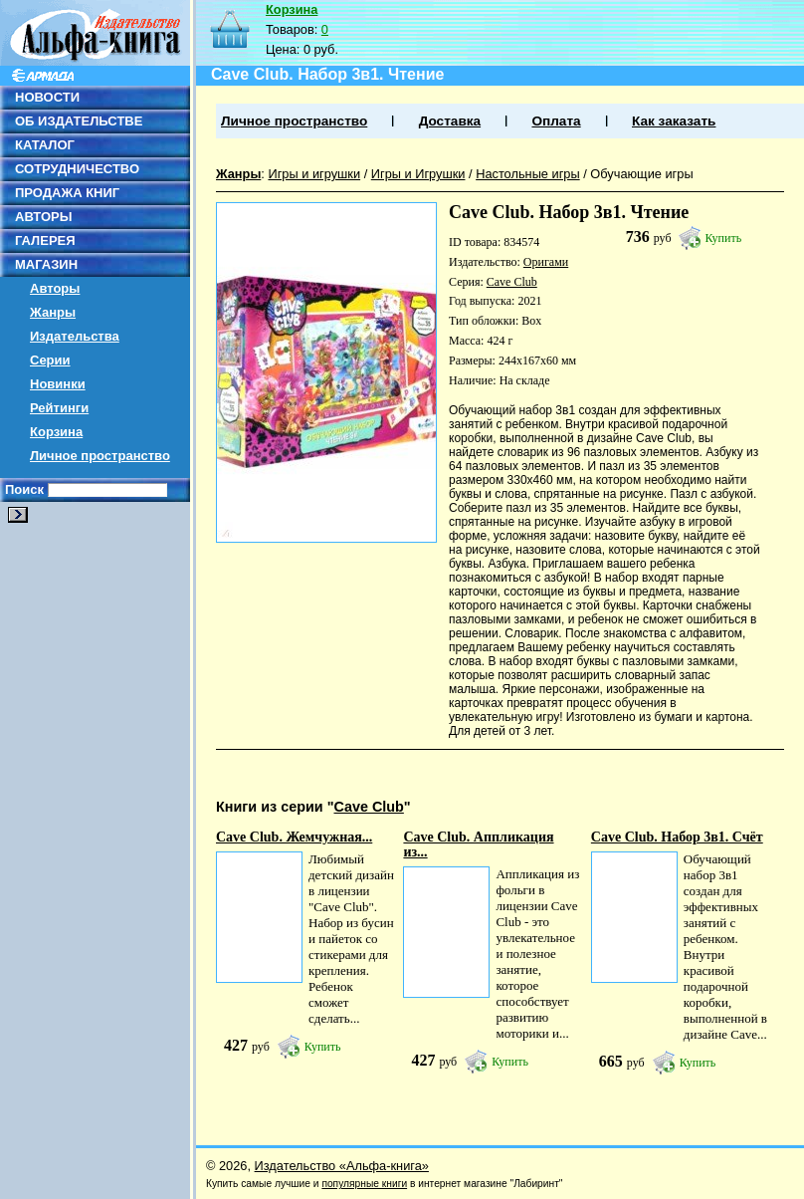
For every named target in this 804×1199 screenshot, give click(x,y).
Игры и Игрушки (418, 173)
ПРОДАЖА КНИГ (67, 192)
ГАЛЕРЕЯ (45, 240)
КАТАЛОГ (45, 144)
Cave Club (512, 282)
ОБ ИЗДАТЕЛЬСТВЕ (78, 121)
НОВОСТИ (47, 97)
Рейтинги (59, 407)
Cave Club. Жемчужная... (294, 837)
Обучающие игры (641, 173)
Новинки (58, 383)
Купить (723, 238)
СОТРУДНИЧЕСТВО (77, 168)
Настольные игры (528, 173)
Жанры (53, 312)
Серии (50, 360)
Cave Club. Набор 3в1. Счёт (677, 837)
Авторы (55, 288)
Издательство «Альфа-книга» (342, 1165)
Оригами (545, 262)
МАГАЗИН (46, 264)
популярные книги (364, 1183)
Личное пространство (100, 455)
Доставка (450, 121)
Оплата (555, 121)
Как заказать (673, 121)
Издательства (74, 336)
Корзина (56, 431)
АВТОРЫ (43, 216)
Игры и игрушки (314, 173)
